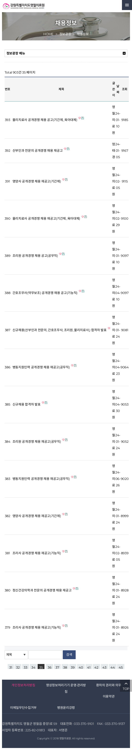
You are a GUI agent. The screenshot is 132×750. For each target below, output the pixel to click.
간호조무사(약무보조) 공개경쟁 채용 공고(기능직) (45, 293)
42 (96, 667)
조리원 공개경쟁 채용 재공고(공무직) (37, 442)
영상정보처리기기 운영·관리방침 (66, 688)
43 (104, 667)
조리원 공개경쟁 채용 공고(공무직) (35, 256)
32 (18, 667)
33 (25, 667)
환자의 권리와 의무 (108, 685)
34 (33, 667)
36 (50, 667)
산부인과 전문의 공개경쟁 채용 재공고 (37, 151)
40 (81, 667)
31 (10, 667)
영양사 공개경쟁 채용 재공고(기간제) (37, 181)
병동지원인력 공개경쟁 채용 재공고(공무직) (41, 367)
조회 (124, 89)
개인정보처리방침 (23, 685)
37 (57, 667)
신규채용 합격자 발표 (26, 404)
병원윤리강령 (66, 708)
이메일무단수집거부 (23, 708)
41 (89, 667)
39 (73, 667)
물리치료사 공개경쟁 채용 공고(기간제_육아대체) (45, 120)
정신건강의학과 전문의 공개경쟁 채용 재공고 (42, 590)
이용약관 (109, 696)
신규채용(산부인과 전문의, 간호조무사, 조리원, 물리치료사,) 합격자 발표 (59, 330)
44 (112, 667)
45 (121, 667)
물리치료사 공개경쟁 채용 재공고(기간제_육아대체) (46, 218)
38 (65, 667)
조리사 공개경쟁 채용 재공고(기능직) (37, 553)
